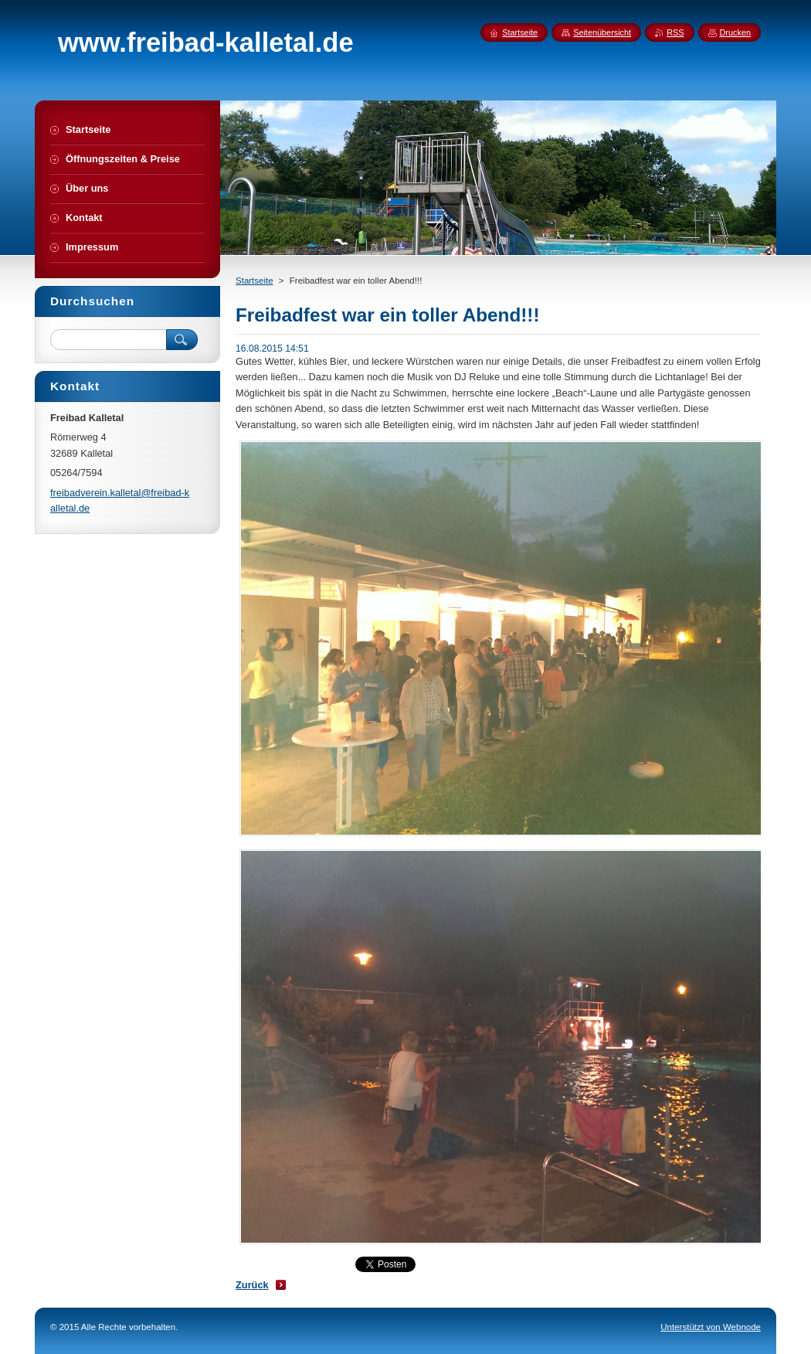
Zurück (252, 1285)
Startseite (254, 280)
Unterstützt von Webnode (710, 1327)
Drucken (736, 32)
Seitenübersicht (602, 32)
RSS (675, 32)
